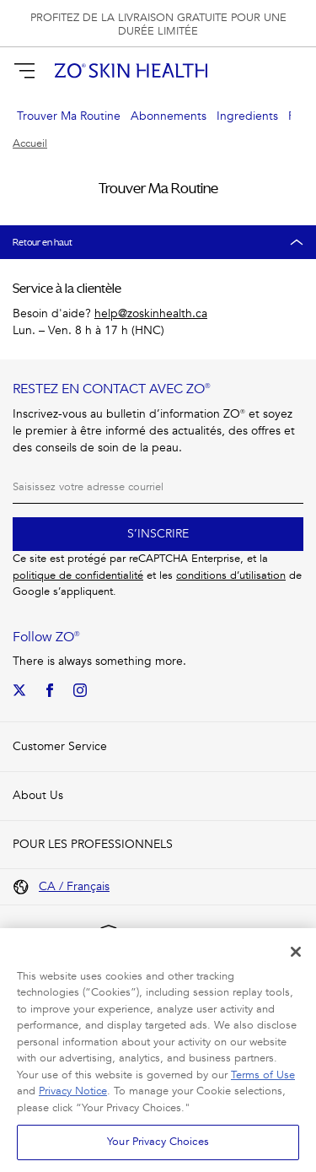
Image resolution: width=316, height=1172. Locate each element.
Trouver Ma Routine (69, 116)
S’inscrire (158, 534)
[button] (293, 71)
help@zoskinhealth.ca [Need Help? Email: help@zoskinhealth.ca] (150, 313)
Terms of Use (263, 1075)
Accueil (30, 144)
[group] (158, 23)
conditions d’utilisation (231, 575)
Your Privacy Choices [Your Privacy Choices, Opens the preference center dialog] (158, 1141)
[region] (158, 1050)
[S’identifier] (263, 71)
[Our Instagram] (80, 690)
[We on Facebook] (50, 690)
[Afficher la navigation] (24, 71)
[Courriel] (158, 487)
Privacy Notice (73, 1091)
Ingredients (247, 116)
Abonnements (168, 116)
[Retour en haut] (158, 242)
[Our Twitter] (19, 690)
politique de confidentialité (78, 575)
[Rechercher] (232, 71)
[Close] (295, 951)
